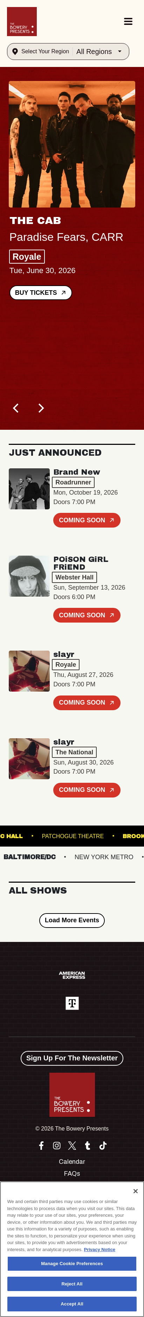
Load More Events (72, 920)
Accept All (72, 1303)
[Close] (135, 1191)
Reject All (71, 1284)
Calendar (72, 1161)
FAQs (72, 1173)
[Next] (40, 408)
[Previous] (16, 408)
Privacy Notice (100, 1249)
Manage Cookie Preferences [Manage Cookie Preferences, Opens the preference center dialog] (72, 1263)
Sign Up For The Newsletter (72, 1058)
